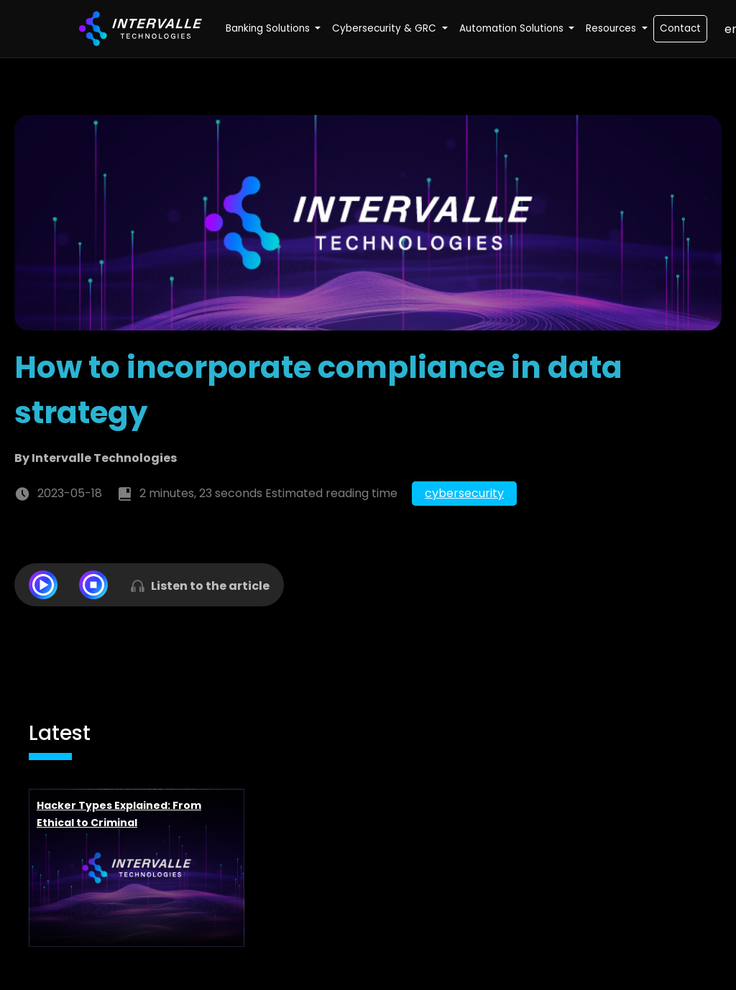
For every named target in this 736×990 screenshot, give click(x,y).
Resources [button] (612, 28)
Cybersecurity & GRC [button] (385, 28)
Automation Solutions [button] (512, 28)
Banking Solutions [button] (269, 28)
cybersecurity (464, 493)
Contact (680, 28)
